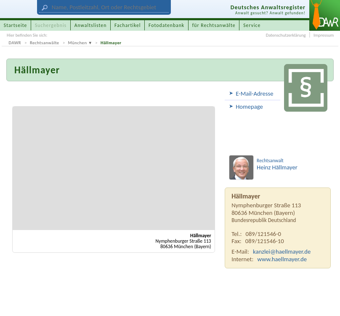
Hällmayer (111, 43)
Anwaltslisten (90, 25)
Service (251, 25)
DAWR (15, 43)
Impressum (323, 35)
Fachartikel (127, 25)
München (77, 43)
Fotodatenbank (166, 25)
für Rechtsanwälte (214, 25)
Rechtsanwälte (44, 43)
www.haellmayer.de (282, 259)
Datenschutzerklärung (286, 35)
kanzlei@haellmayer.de (282, 251)
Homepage (249, 106)
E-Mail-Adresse (254, 93)
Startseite (15, 25)
